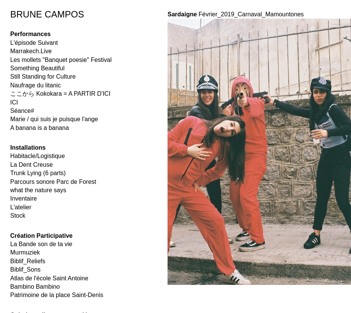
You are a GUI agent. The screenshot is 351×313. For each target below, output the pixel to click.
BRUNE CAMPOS (47, 14)
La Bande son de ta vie (41, 244)
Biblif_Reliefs (27, 261)
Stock (17, 215)
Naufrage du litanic (35, 85)
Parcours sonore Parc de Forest (53, 182)
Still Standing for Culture (43, 76)
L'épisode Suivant (34, 43)
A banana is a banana (39, 128)
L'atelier (20, 207)
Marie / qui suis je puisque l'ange (54, 119)
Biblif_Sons (25, 269)
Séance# (22, 110)
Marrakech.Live (31, 51)
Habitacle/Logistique (37, 156)
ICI (14, 102)
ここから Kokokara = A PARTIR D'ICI (60, 93)
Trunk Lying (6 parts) (38, 173)
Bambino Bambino (35, 286)
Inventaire (23, 198)
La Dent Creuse (31, 164)
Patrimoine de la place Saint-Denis (56, 295)
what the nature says (38, 190)
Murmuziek (25, 252)
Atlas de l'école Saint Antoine (49, 278)
